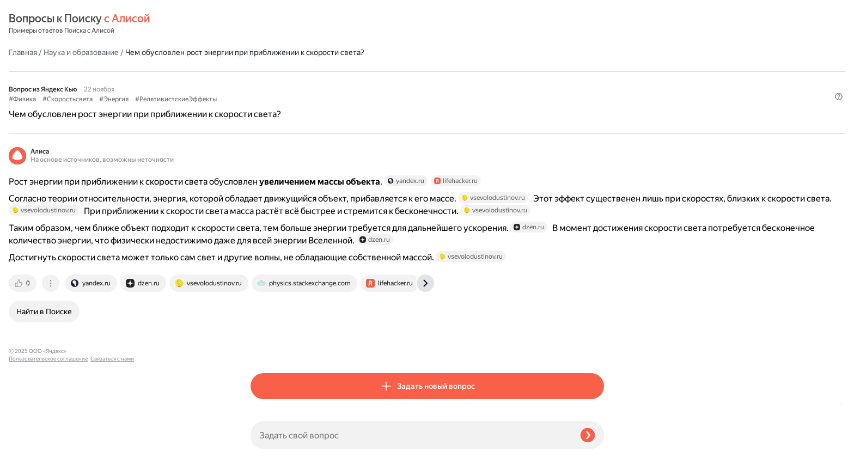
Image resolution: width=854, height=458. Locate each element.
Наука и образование (323, 24)
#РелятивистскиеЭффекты (418, 82)
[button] (597, 100)
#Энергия (355, 82)
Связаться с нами (30, 445)
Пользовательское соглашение (48, 438)
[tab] (265, 346)
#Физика (264, 82)
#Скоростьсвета (309, 82)
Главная (265, 24)
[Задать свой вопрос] (411, 435)
